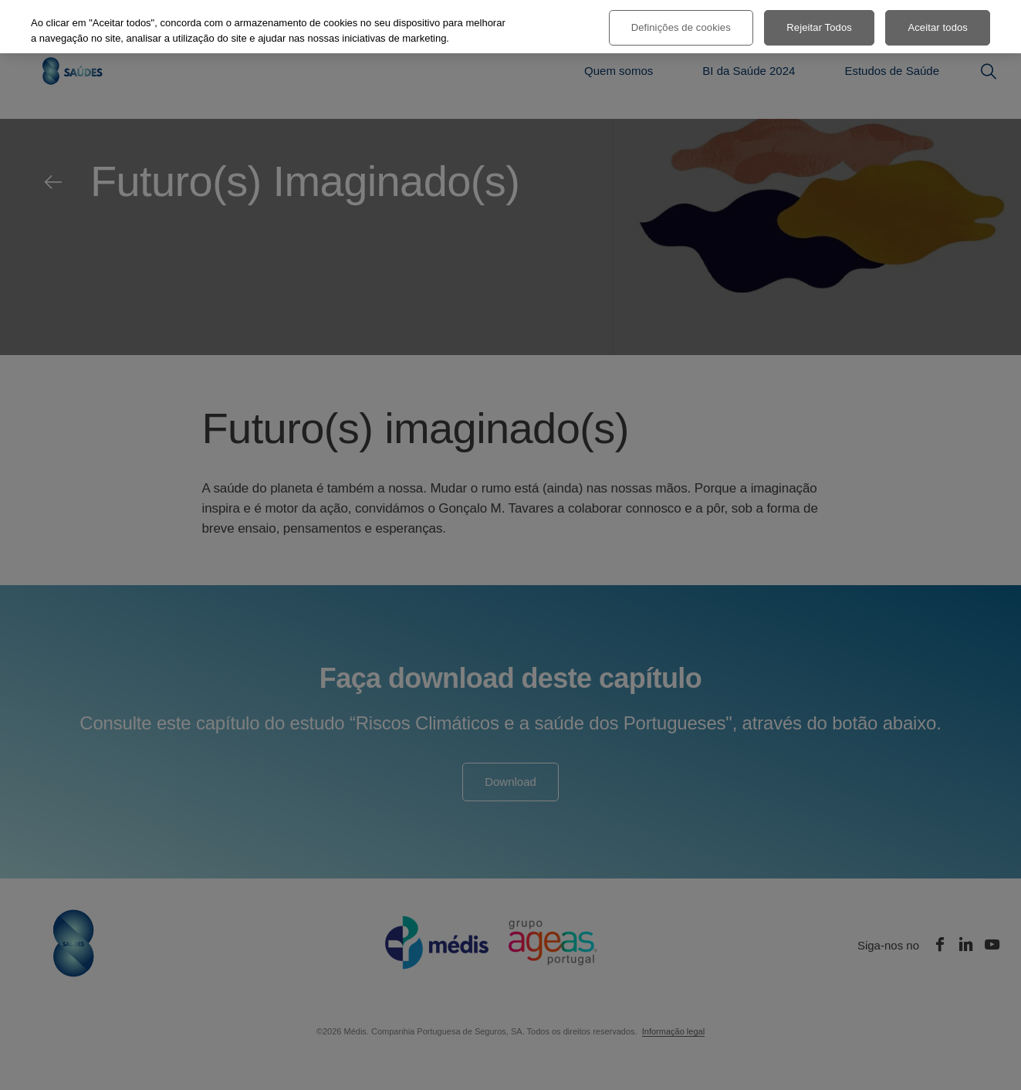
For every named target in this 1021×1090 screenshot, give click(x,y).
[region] (510, 26)
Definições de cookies (681, 27)
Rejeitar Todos (819, 27)
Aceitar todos (938, 27)
